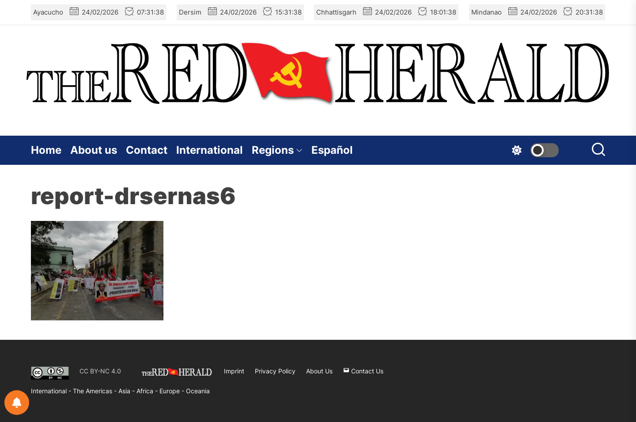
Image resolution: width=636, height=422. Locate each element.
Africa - (147, 391)
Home (46, 150)
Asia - (127, 391)
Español (332, 150)
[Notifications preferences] (16, 402)
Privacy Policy (275, 371)
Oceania (198, 391)
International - (52, 391)
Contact (146, 150)
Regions (277, 150)
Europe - (172, 391)
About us (93, 150)
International (209, 150)
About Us (319, 371)
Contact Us (363, 371)
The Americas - (95, 391)
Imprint (234, 371)
